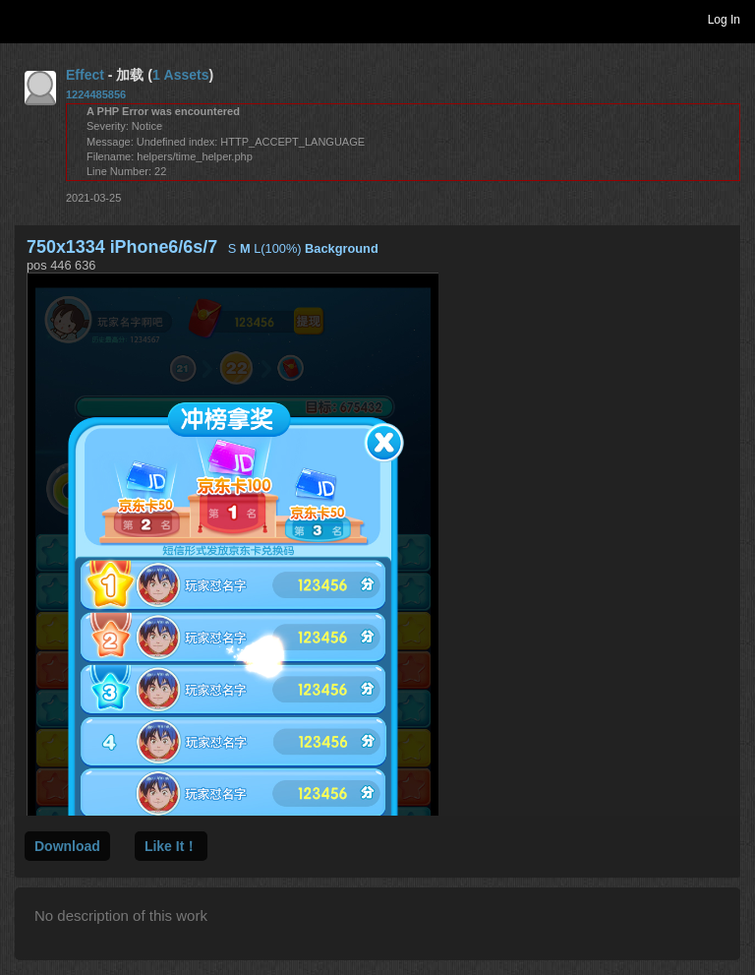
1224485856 (96, 94)
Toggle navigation (23, 18)
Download (67, 846)
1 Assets (180, 75)
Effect (85, 75)
